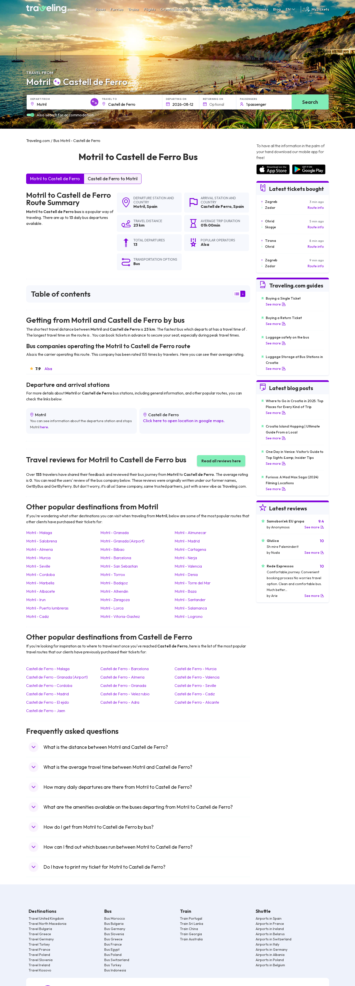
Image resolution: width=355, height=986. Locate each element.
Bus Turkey (112, 965)
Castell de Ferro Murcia (195, 668)
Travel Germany (41, 939)
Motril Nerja (186, 557)
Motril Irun (36, 599)
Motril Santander (190, 599)
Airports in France (270, 923)
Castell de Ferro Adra (119, 702)
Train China (189, 929)
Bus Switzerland (116, 960)
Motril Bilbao (112, 549)
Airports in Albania (270, 954)
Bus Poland (113, 954)
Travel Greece (40, 934)
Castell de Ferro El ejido (47, 702)
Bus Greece (113, 939)
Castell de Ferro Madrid (47, 693)
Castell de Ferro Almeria (122, 677)
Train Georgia (191, 934)
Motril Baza (185, 591)
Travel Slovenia (41, 960)
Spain (152, 206)
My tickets (317, 9)
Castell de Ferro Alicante (197, 702)
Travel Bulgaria (40, 929)
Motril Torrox (112, 574)
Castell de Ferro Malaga (48, 668)
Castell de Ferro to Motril (113, 178)
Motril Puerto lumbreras (47, 608)
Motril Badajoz (114, 582)
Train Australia (191, 939)
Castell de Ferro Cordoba (49, 685)
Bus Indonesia (115, 970)
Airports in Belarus (270, 934)
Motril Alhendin (114, 591)
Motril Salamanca (191, 608)
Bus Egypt (112, 949)
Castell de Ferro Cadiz (195, 693)
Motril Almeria (39, 549)
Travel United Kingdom (46, 918)
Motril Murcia (38, 557)
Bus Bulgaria (114, 923)
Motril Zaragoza (115, 599)
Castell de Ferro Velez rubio (125, 693)
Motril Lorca (112, 608)
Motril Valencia (188, 566)
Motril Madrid (187, 540)
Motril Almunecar (190, 532)
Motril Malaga (39, 532)
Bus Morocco (114, 918)
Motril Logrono (189, 616)
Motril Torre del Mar (193, 582)
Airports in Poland (270, 960)
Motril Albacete (40, 591)
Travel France (39, 949)
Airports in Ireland (270, 929)
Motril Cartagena (190, 549)
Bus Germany (114, 929)
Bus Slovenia (114, 934)
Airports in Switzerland (273, 939)
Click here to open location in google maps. (184, 420)
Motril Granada (114, 532)
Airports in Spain (269, 918)
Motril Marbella (40, 582)
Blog (277, 9)
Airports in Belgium (270, 965)
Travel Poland (39, 954)
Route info (316, 207)
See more (276, 304)
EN (291, 9)
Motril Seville (38, 566)
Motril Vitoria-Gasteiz (120, 616)
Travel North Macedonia (47, 923)
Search (310, 102)
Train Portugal (191, 918)
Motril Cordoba (40, 574)
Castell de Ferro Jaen (45, 710)
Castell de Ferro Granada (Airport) (57, 677)
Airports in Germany (271, 949)
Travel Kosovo (40, 970)
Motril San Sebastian (119, 566)
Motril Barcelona (115, 557)
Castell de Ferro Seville (195, 685)
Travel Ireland (39, 965)
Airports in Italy (267, 944)
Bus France (113, 944)
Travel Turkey (39, 944)
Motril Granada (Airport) (122, 540)
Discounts (259, 9)
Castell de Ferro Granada (123, 685)
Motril (139, 206)
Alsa (48, 368)
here (44, 427)
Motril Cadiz (37, 616)
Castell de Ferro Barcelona (124, 668)
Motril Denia (186, 574)
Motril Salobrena (41, 540)
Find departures (232, 9)
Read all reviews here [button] (221, 460)
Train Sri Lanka (191, 923)
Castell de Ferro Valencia (197, 677)
